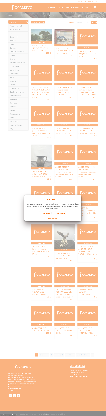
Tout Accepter (59, 213)
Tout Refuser (45, 213)
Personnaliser (52, 219)
